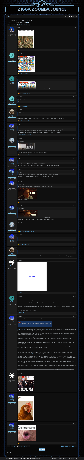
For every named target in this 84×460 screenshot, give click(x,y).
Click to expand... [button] (47, 88)
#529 (75, 169)
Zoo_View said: (21, 99)
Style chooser (54, 458)
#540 (75, 423)
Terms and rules (65, 458)
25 (14, 24)
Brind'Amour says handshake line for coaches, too (31, 322)
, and (25, 134)
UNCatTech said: (21, 184)
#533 (75, 234)
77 (24, 24)
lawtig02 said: (20, 172)
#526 (75, 124)
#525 (75, 109)
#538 (75, 373)
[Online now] (11, 128)
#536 (75, 296)
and (23, 73)
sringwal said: (20, 141)
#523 (75, 76)
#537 (75, 316)
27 (17, 24)
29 (21, 24)
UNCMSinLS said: (21, 79)
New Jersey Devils (35, 353)
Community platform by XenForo (16, 458)
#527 (75, 138)
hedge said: (20, 161)
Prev (9, 24)
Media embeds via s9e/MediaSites (33, 458)
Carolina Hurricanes (21, 329)
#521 (75, 27)
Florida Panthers (47, 329)
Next (27, 24)
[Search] (76, 16)
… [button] (12, 24)
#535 (75, 260)
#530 (75, 181)
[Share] (73, 27)
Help (76, 458)
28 (19, 24)
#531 (75, 205)
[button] (65, 16)
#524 (75, 96)
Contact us (60, 458)
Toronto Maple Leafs (25, 337)
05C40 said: (20, 127)
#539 (75, 394)
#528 (75, 158)
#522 (75, 53)
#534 (75, 247)
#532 (75, 222)
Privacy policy (71, 458)
